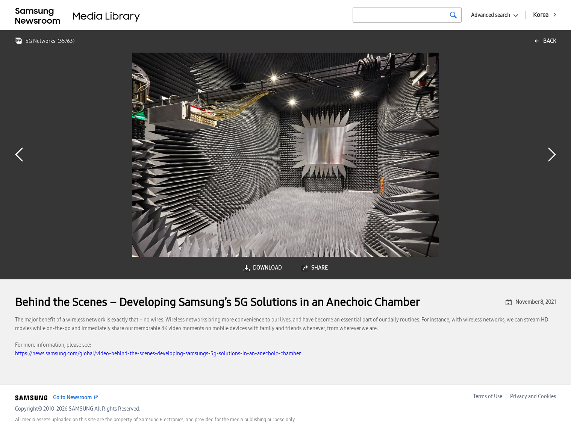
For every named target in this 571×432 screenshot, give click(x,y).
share (319, 268)
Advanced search (490, 15)
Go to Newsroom (72, 397)
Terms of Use (487, 396)
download (267, 268)
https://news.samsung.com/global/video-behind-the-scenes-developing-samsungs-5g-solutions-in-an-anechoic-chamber (158, 353)
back (549, 41)
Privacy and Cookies (533, 396)
